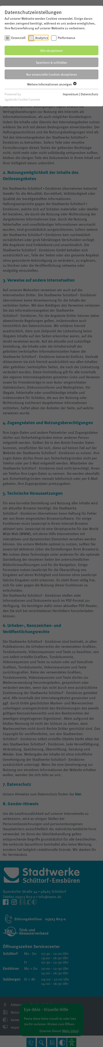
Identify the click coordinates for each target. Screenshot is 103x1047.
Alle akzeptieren (51, 50)
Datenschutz (89, 94)
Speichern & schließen (51, 62)
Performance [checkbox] (66, 37)
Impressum (70, 94)
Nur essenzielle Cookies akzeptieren (51, 74)
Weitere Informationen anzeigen (51, 84)
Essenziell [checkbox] (18, 37)
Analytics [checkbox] (41, 37)
